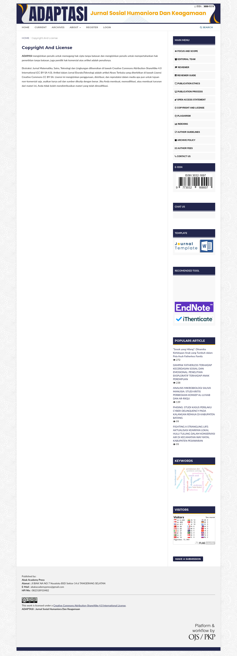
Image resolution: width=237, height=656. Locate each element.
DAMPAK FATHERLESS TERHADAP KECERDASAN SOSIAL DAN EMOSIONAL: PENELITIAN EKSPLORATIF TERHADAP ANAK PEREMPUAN (192, 372)
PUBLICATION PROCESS (189, 91)
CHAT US (180, 206)
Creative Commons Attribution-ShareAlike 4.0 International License (89, 605)
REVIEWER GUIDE (185, 75)
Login (107, 27)
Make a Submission (188, 559)
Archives (58, 27)
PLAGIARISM (183, 116)
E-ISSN (178, 166)
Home (25, 27)
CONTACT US (183, 156)
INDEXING (181, 124)
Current (41, 27)
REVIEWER (182, 67)
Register (92, 27)
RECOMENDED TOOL (187, 270)
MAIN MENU (182, 40)
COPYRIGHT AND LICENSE (189, 108)
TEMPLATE (181, 232)
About (74, 27)
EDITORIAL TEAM (185, 59)
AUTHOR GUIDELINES (187, 132)
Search (206, 27)
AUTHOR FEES (184, 148)
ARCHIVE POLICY (185, 140)
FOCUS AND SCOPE (186, 51)
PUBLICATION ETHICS (187, 83)
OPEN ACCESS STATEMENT (190, 99)
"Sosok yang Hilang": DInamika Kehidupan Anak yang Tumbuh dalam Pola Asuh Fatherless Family (193, 353)
